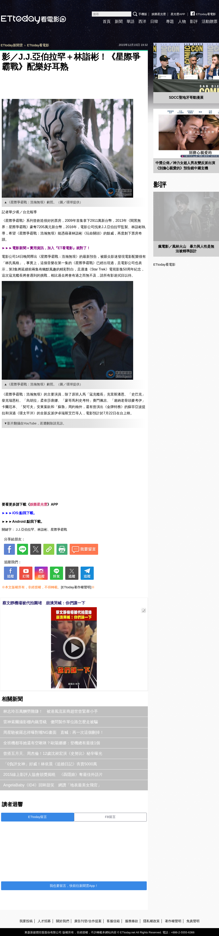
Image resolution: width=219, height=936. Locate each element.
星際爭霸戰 (59, 529)
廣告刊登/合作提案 (87, 921)
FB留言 (110, 817)
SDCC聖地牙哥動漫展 (186, 97)
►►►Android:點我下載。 (23, 521)
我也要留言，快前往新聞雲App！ (74, 886)
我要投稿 (26, 921)
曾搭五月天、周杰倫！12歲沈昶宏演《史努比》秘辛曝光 (52, 753)
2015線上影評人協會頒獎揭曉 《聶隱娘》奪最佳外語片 (53, 774)
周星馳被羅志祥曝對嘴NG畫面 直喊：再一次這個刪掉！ (53, 732)
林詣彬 (42, 529)
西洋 (142, 21)
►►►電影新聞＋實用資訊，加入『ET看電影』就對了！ (46, 248)
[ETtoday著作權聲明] (76, 587)
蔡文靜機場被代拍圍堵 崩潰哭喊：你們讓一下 (43, 603)
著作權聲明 (173, 921)
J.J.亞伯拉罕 (25, 529)
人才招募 (44, 921)
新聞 (119, 21)
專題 (170, 21)
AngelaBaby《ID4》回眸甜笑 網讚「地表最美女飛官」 (52, 785)
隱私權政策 (151, 921)
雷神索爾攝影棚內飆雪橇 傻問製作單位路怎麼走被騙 (50, 722)
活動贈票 (209, 21)
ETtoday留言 (37, 817)
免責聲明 (193, 921)
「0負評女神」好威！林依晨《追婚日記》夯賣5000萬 (50, 764)
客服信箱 (113, 921)
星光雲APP (178, 14)
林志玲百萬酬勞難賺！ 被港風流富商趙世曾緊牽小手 (50, 711)
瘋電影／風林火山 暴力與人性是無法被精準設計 (186, 249)
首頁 (107, 21)
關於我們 (62, 921)
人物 (182, 21)
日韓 (154, 21)
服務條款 (131, 921)
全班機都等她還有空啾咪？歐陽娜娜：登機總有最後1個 (51, 743)
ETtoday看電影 (203, 12)
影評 (194, 21)
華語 (130, 21)
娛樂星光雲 (159, 14)
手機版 (142, 14)
